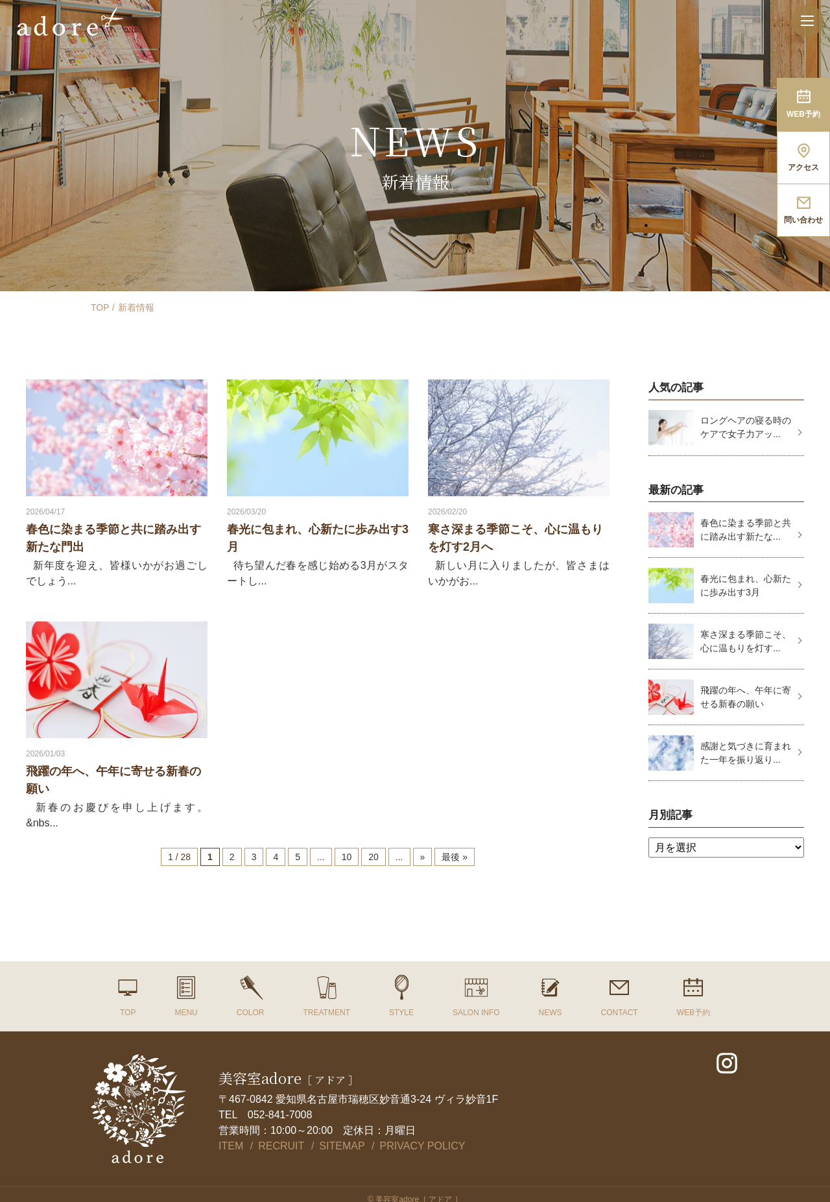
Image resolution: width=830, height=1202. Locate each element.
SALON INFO (476, 1012)
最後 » (455, 857)
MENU (185, 1012)
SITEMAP (341, 1145)
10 (347, 857)
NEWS (550, 1012)
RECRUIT (281, 1145)
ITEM (231, 1145)
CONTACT (619, 1012)
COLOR (251, 1012)
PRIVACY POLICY (423, 1145)
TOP (100, 307)
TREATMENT (326, 1012)
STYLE (401, 1012)
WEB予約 (693, 1012)
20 (373, 857)
